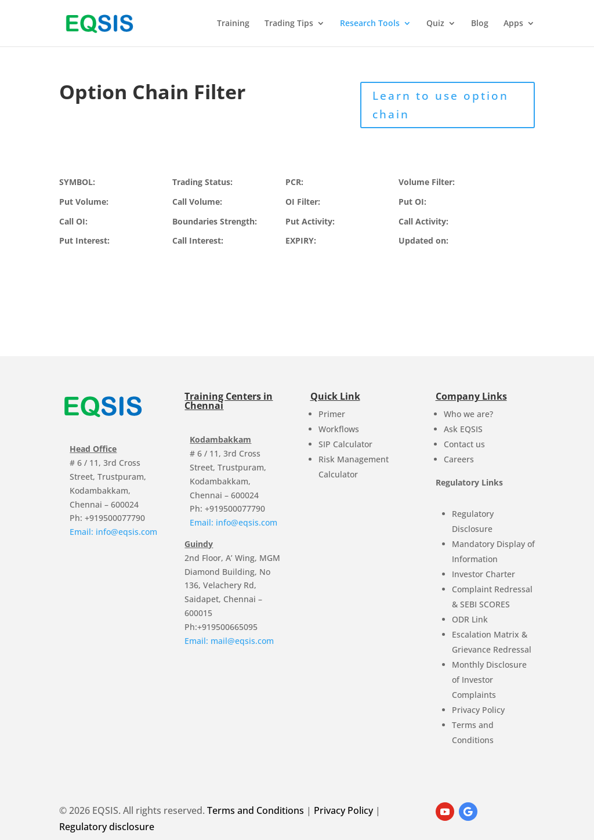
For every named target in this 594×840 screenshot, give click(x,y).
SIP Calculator (345, 444)
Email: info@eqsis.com (113, 531)
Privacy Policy (478, 709)
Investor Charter (483, 574)
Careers (459, 459)
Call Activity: (423, 221)
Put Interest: (84, 240)
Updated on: (423, 240)
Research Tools (370, 23)
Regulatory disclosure (106, 826)
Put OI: (412, 201)
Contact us (464, 444)
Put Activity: (310, 221)
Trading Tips (289, 23)
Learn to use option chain (440, 105)
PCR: (294, 181)
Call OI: (73, 221)
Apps (513, 23)
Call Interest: (197, 240)
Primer (331, 413)
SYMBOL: (77, 181)
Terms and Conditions (255, 810)
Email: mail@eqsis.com (229, 640)
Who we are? (468, 413)
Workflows (338, 429)
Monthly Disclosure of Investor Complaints (489, 679)
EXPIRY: (300, 240)
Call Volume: (197, 201)
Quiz (435, 23)
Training (233, 23)
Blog (479, 23)
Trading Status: (202, 181)
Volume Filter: (427, 181)
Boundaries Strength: (214, 221)
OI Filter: (302, 201)
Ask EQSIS (463, 429)
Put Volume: (83, 201)
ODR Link (470, 619)
